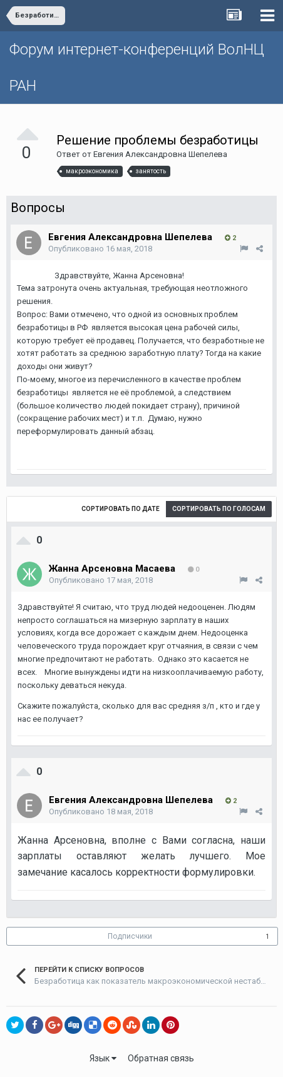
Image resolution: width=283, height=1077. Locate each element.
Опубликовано (100, 248)
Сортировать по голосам (218, 508)
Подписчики (130, 936)
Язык (103, 1058)
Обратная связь (161, 1058)
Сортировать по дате (120, 508)
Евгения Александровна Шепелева (160, 154)
